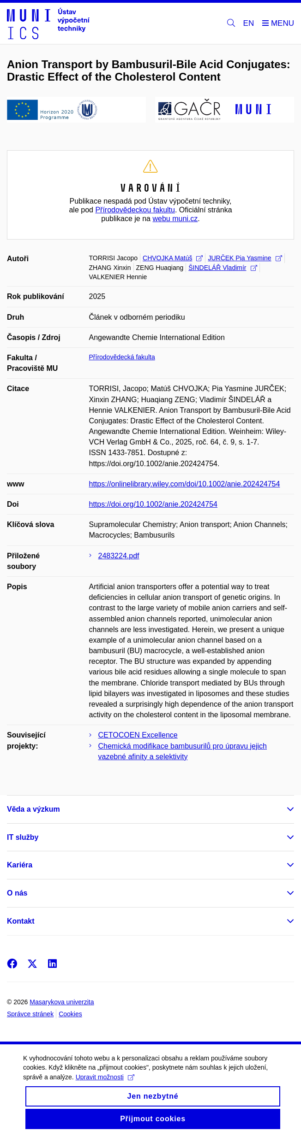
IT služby (22, 837)
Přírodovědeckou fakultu (135, 210)
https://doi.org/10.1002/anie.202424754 (153, 504)
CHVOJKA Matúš (173, 258)
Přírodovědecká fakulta (122, 357)
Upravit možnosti (105, 1084)
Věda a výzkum (33, 809)
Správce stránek (30, 1014)
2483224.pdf (118, 556)
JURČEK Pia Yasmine (245, 258)
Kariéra (19, 865)
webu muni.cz (175, 219)
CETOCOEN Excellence (138, 735)
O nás (17, 893)
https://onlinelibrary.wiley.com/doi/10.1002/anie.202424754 (184, 484)
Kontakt (21, 921)
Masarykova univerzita (62, 1002)
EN (248, 23)
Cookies (70, 1014)
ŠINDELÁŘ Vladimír (222, 267)
